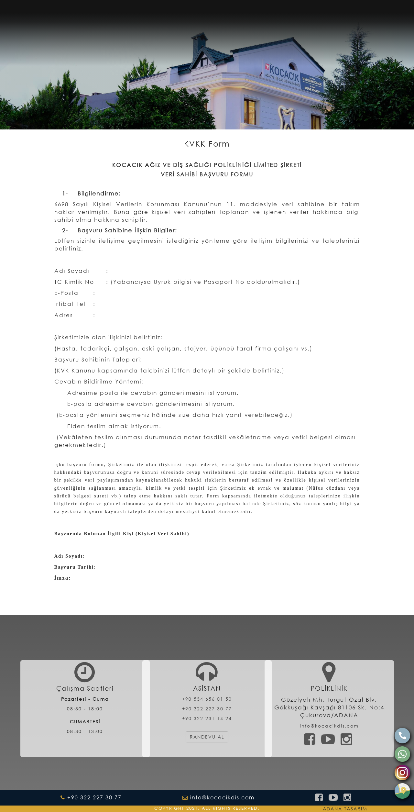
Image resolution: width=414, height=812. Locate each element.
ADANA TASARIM (345, 809)
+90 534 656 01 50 (207, 699)
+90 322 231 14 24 (207, 718)
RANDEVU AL (207, 737)
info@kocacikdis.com (329, 726)
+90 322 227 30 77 (207, 709)
